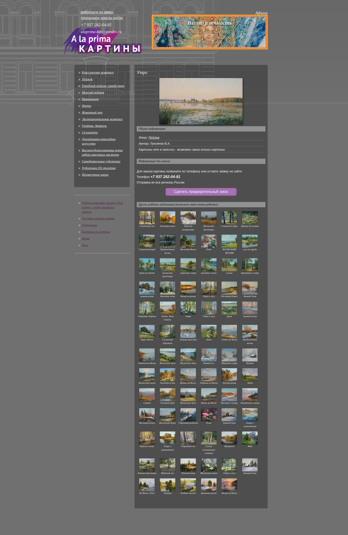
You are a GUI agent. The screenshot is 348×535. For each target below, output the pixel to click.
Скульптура (90, 132)
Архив (86, 238)
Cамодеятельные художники (101, 161)
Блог (85, 245)
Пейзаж (87, 79)
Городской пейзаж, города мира (103, 86)
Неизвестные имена (95, 174)
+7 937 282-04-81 (165, 177)
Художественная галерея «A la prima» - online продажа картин (102, 207)
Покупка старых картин (98, 218)
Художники (89, 225)
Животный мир (92, 112)
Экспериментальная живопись (102, 119)
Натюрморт (90, 99)
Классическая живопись (98, 72)
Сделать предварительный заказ (201, 192)
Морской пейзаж (93, 92)
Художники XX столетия (99, 168)
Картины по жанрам (96, 232)
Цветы (86, 106)
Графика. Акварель (94, 126)
